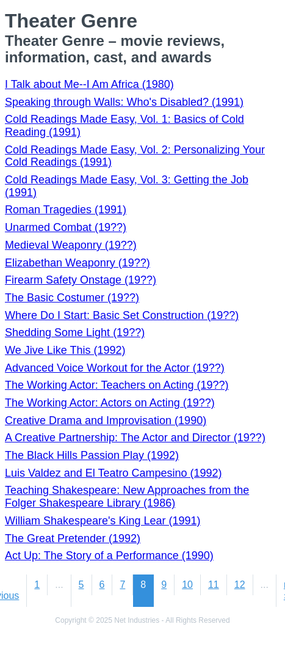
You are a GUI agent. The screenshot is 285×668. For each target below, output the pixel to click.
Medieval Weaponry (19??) (71, 245)
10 (187, 584)
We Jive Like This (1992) (65, 350)
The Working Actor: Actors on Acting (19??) (110, 403)
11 (213, 584)
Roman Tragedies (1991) (65, 210)
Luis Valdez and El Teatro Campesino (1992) (113, 473)
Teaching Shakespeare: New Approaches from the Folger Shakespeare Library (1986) (127, 496)
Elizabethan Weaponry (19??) (77, 263)
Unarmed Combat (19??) (65, 227)
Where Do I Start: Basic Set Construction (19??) (122, 315)
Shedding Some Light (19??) (75, 332)
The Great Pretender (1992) (72, 538)
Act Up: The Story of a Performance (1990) (109, 555)
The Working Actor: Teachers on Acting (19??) (117, 385)
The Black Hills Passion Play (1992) (92, 455)
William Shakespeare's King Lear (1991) (103, 521)
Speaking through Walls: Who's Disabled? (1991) (124, 102)
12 (239, 584)
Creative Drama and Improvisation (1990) (105, 420)
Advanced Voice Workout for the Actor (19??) (115, 368)
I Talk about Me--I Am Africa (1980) (89, 84)
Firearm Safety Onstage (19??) (80, 280)
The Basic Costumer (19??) (72, 298)
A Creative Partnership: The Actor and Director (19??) (135, 437)
